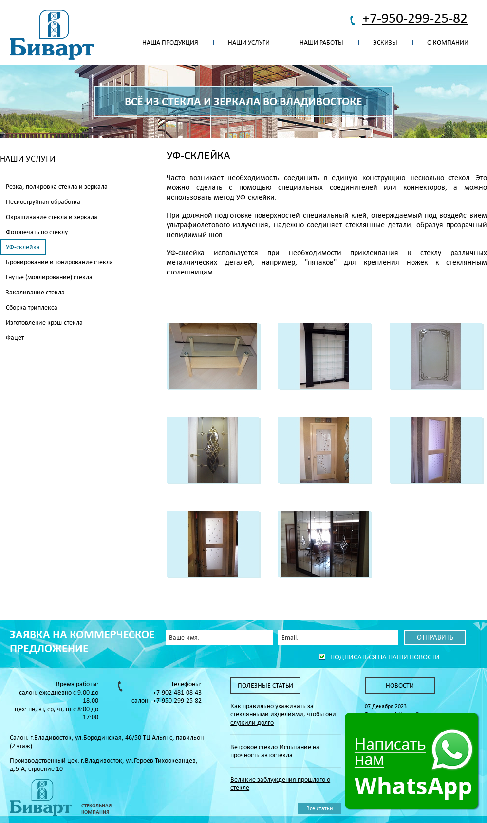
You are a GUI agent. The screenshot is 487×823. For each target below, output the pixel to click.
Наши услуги (249, 42)
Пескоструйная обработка (43, 202)
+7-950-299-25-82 (415, 18)
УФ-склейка (23, 247)
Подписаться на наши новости (385, 657)
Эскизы (385, 42)
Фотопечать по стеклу (37, 232)
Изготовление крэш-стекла (44, 322)
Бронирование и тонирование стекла (59, 262)
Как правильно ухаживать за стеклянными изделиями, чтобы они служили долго (283, 714)
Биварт (52, 35)
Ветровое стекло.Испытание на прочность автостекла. (274, 751)
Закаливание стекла (35, 292)
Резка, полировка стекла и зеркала (57, 187)
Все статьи (319, 808)
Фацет (15, 337)
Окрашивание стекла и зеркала (51, 217)
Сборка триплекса (31, 307)
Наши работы (321, 42)
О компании (447, 42)
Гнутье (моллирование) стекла (49, 277)
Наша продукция (170, 42)
